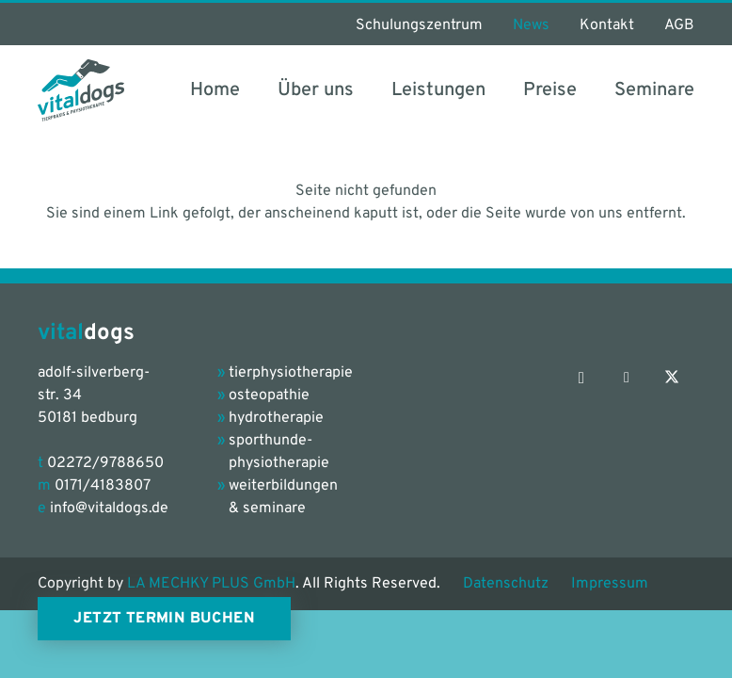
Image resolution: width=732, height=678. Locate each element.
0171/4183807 (103, 485)
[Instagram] (581, 377)
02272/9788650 (105, 463)
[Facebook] (626, 377)
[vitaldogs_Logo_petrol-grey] (81, 90)
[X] (672, 377)
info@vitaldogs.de (109, 508)
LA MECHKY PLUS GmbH (211, 583)
